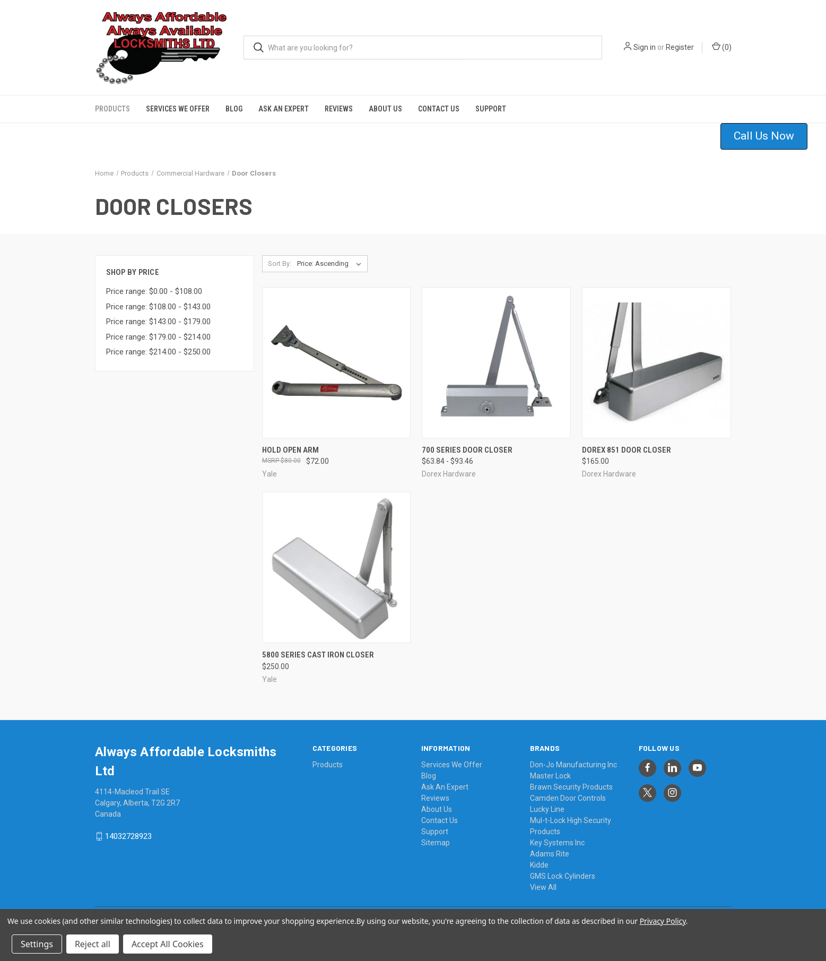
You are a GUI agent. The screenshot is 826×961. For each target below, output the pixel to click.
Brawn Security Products (571, 787)
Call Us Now (764, 135)
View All (543, 887)
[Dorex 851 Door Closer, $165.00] (656, 362)
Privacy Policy (663, 921)
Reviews (339, 109)
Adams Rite (549, 854)
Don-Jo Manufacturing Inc (573, 764)
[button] (770, 136)
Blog (233, 109)
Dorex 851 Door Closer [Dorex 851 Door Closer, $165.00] (626, 450)
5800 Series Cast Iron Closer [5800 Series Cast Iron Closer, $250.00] (318, 655)
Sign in (644, 47)
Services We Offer (178, 109)
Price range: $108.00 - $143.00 (158, 306)
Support (490, 109)
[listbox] (331, 264)
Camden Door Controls (568, 798)
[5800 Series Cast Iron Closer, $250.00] (336, 567)
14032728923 (128, 836)
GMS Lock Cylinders (562, 876)
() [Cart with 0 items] (722, 46)
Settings (37, 944)
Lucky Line (547, 809)
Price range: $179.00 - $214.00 (158, 337)
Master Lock (550, 776)
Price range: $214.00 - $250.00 (158, 352)
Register (680, 47)
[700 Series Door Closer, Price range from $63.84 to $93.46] (496, 362)
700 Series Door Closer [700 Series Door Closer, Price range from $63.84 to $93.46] (467, 450)
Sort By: (279, 263)
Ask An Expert (283, 109)
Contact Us (438, 109)
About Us (385, 109)
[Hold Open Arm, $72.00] (336, 362)
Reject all (92, 944)
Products (112, 109)
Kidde (539, 865)
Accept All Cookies (168, 944)
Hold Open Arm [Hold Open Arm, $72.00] (290, 450)
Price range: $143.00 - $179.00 (158, 321)
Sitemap (435, 842)
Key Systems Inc (557, 842)
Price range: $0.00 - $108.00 (154, 291)
